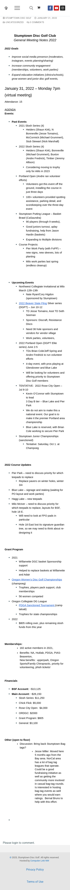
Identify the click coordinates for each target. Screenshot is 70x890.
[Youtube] (56, 8)
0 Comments (35, 22)
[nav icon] (17, 8)
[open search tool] (31, 8)
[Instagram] (62, 8)
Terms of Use (35, 881)
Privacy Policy (35, 869)
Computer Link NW (39, 860)
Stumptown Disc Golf (17, 18)
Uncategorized (13, 22)
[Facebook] (50, 8)
